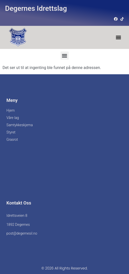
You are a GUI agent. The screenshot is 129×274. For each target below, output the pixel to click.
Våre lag (13, 118)
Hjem (11, 110)
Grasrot (12, 140)
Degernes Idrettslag (36, 8)
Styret (11, 132)
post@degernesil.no (22, 233)
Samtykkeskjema (20, 125)
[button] (118, 37)
